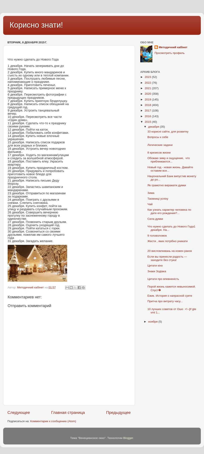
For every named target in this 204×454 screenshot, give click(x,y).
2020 (148, 93)
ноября (153, 321)
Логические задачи (160, 145)
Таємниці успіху (157, 198)
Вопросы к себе (157, 137)
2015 (148, 121)
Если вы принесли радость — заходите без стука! (167, 258)
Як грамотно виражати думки (166, 185)
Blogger (128, 438)
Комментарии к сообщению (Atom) (53, 421)
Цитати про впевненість (163, 279)
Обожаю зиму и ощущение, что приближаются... (168, 160)
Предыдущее (118, 412)
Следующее (18, 412)
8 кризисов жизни (159, 152)
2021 (148, 88)
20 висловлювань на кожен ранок (169, 250)
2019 (148, 99)
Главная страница (68, 412)
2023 (148, 77)
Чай (150, 204)
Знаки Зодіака (156, 271)
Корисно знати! (36, 25)
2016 (148, 116)
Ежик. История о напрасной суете (170, 295)
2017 (148, 110)
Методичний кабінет (173, 47)
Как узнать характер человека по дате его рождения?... (169, 211)
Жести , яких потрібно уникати (167, 241)
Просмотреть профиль (169, 53)
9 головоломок (157, 235)
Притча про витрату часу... (165, 301)
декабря (154, 126)
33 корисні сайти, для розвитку (167, 131)
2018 (148, 105)
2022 (148, 82)
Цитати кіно (155, 265)
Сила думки (155, 218)
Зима (150, 193)
